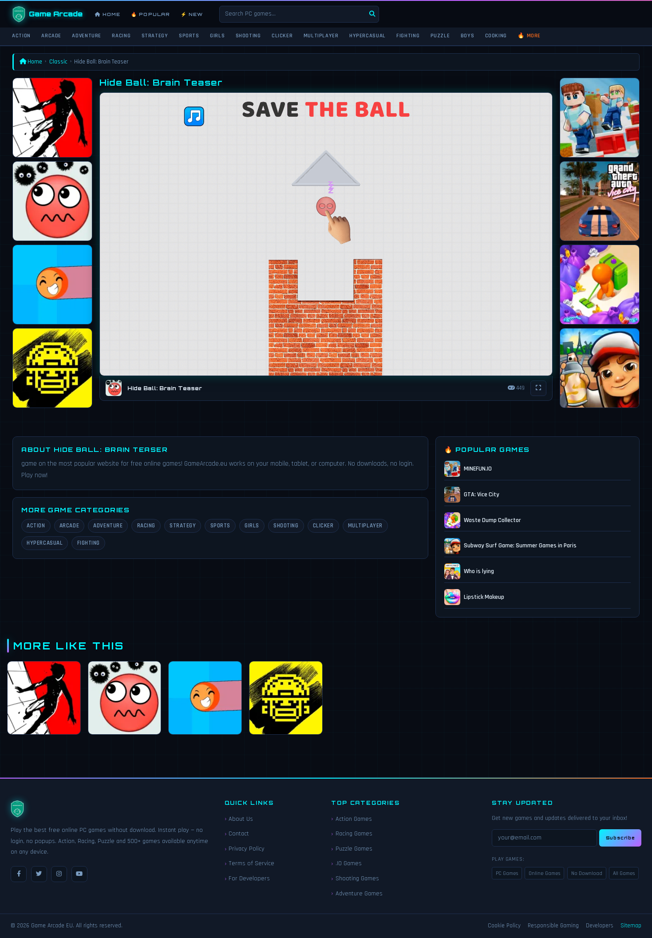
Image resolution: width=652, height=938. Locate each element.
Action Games (354, 819)
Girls (217, 35)
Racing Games (354, 834)
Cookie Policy (504, 926)
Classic (58, 62)
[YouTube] (79, 874)
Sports (189, 35)
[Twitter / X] (39, 874)
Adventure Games (359, 894)
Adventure (86, 35)
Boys (467, 35)
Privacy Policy (247, 849)
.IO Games (349, 863)
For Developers (249, 879)
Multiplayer (321, 35)
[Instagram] (59, 874)
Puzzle (440, 35)
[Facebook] (19, 874)
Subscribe (620, 837)
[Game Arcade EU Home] (47, 14)
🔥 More (529, 35)
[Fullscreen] (538, 388)
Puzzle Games (354, 849)
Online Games (544, 873)
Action (21, 35)
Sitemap (630, 926)
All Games (624, 873)
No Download (586, 873)
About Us (241, 819)
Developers (599, 926)
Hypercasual (367, 35)
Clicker (282, 35)
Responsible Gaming (553, 926)
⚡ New (192, 14)
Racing (121, 35)
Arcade (51, 35)
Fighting (407, 35)
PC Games (507, 873)
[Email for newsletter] (544, 838)
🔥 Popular (150, 14)
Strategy (155, 35)
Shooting (248, 35)
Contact (239, 834)
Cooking (496, 35)
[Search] (372, 14)
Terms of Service (251, 863)
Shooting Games (357, 879)
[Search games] (299, 14)
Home (107, 14)
